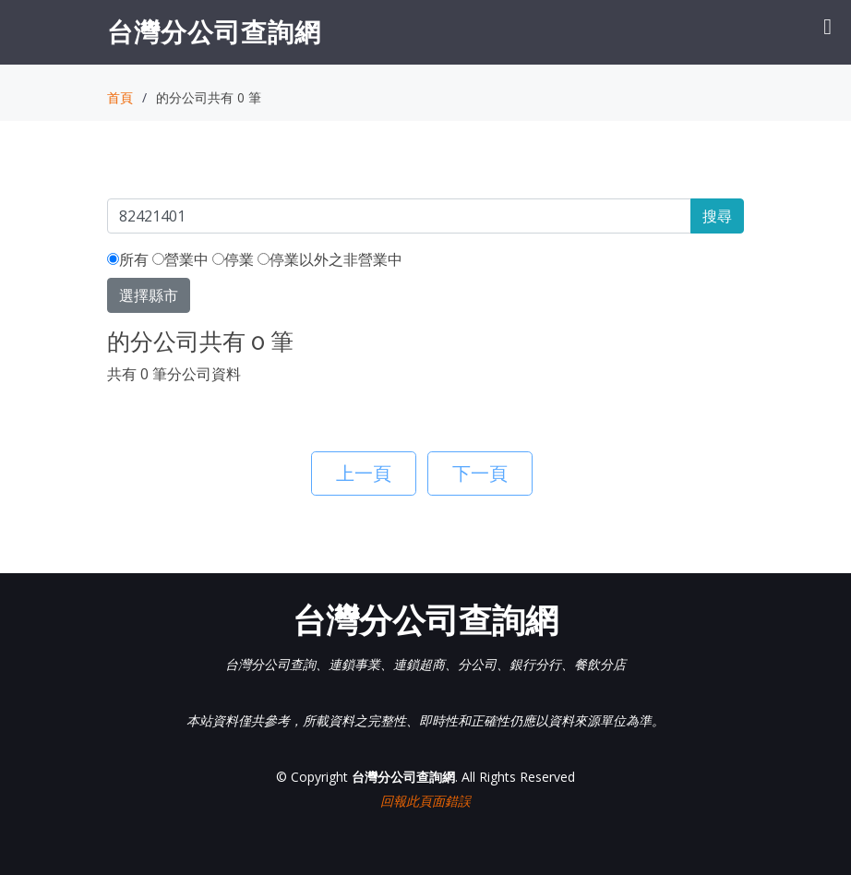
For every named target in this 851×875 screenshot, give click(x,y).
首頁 (120, 97)
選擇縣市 (148, 295)
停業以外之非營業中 (330, 259)
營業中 (180, 259)
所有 (128, 259)
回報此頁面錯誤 (425, 800)
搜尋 (717, 216)
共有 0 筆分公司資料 (174, 374)
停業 (233, 259)
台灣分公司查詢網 (214, 31)
